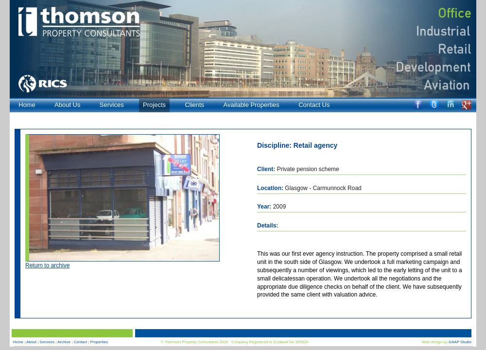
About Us (67, 104)
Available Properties (251, 104)
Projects (154, 104)
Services (112, 104)
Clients (194, 104)
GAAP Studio (460, 342)
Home (26, 104)
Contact (80, 342)
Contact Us (314, 104)
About (31, 342)
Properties (99, 342)
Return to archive (47, 265)
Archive (63, 342)
